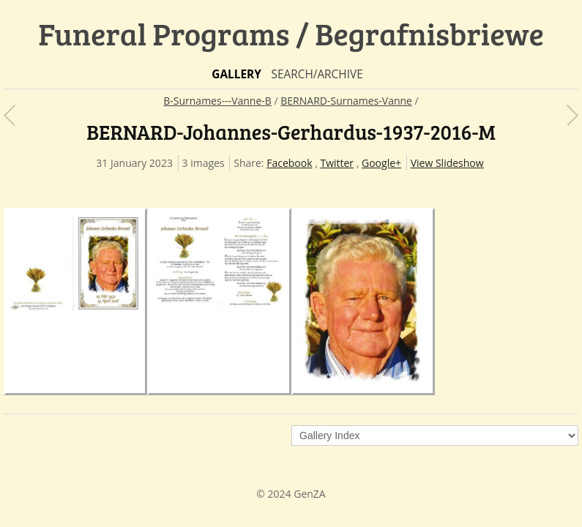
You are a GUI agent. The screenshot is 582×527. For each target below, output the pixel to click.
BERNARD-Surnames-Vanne (346, 101)
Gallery (236, 74)
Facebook (289, 163)
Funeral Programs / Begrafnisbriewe (291, 33)
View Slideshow (447, 163)
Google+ (381, 163)
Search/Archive (316, 74)
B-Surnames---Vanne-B (217, 101)
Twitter (337, 163)
